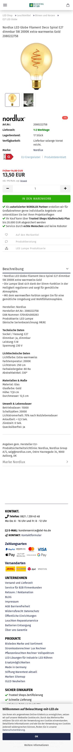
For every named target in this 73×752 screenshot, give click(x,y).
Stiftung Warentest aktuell (21, 672)
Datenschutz (31, 611)
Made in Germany (15, 667)
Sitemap (20, 676)
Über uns (10, 630)
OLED (8, 681)
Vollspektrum (46, 653)
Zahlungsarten (16, 544)
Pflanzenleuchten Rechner (21, 653)
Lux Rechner (38, 648)
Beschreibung (13, 269)
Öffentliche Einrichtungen (20, 615)
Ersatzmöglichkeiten (17, 662)
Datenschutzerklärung (14, 730)
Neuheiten (18, 681)
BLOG (8, 597)
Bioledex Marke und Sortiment (23, 643)
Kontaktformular (31, 535)
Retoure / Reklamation (19, 592)
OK (36, 736)
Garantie (22, 630)
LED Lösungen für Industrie (21, 657)
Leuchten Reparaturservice (21, 620)
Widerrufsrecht (14, 611)
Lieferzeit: (9, 129)
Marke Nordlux (14, 462)
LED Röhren (45, 657)
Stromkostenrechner (17, 648)
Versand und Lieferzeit (19, 582)
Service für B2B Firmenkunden (23, 587)
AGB (7, 606)
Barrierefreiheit (20, 606)
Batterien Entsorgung (18, 625)
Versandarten (15, 563)
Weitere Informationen (36, 745)
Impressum (12, 601)
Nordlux (38, 150)
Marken (9, 676)
